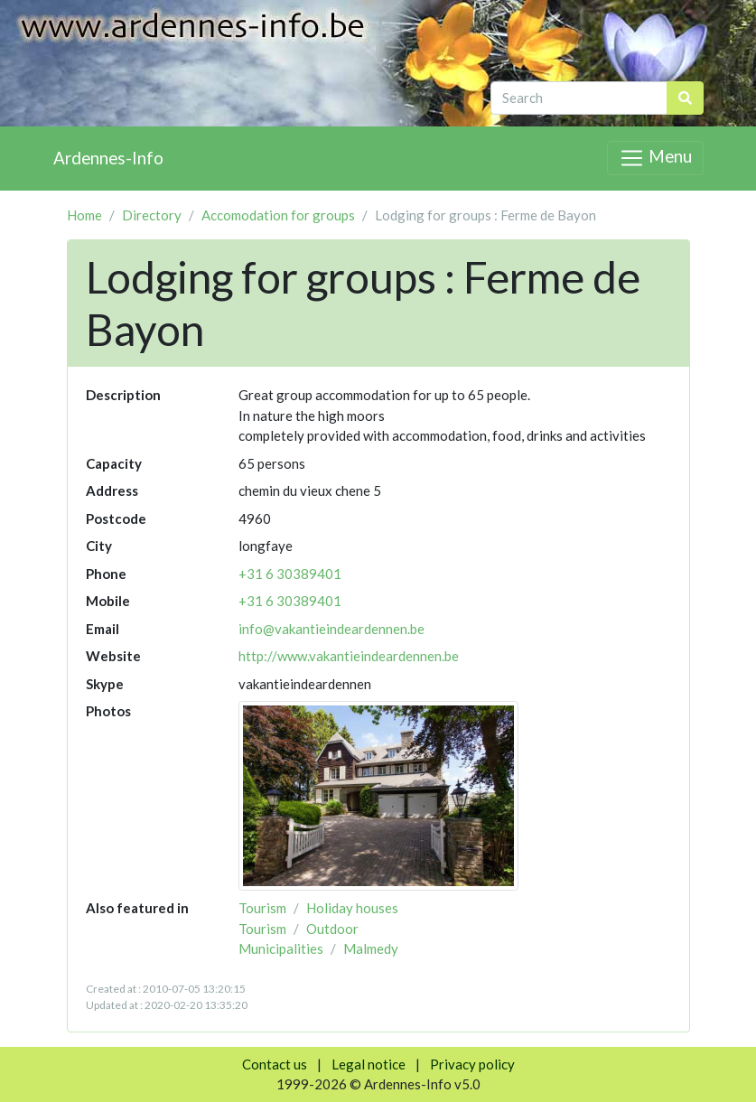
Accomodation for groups (278, 215)
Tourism (262, 908)
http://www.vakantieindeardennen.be (348, 656)
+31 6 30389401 (289, 573)
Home (84, 215)
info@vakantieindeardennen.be (331, 629)
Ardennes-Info (108, 157)
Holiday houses (352, 908)
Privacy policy (472, 1064)
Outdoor (332, 928)
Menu (655, 158)
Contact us (274, 1064)
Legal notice (368, 1064)
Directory (152, 215)
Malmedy (370, 948)
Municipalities (280, 948)
